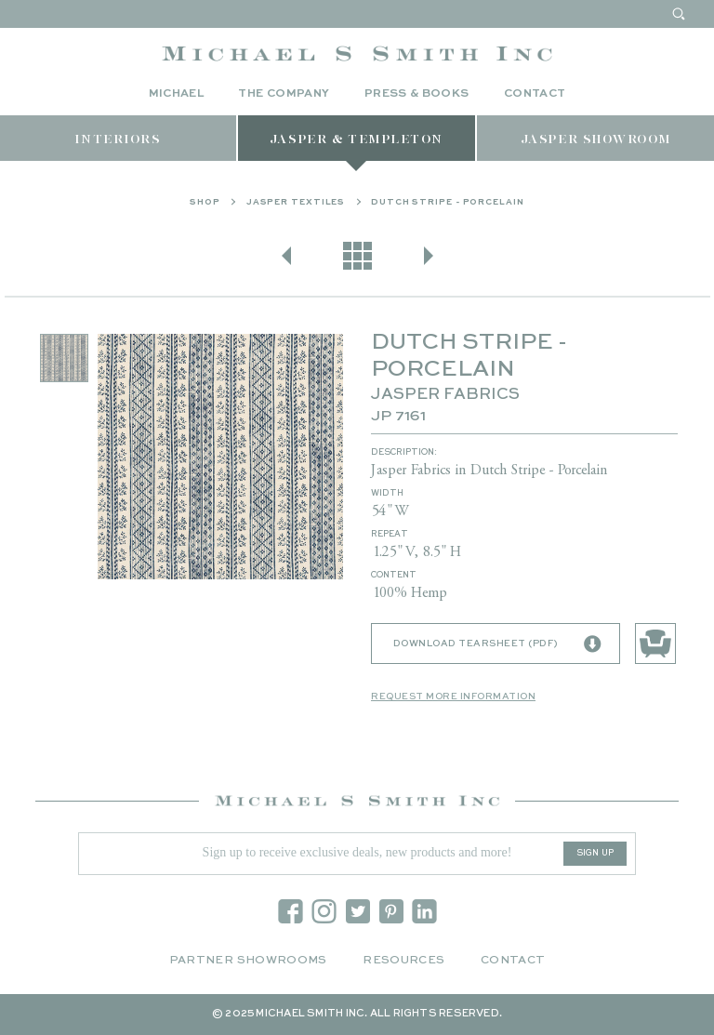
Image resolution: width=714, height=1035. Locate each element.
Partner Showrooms (248, 960)
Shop (205, 202)
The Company (283, 94)
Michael (177, 94)
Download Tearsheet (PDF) (497, 644)
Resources (403, 960)
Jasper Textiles (296, 202)
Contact (535, 94)
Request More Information (453, 696)
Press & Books (416, 94)
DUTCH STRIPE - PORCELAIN (447, 202)
